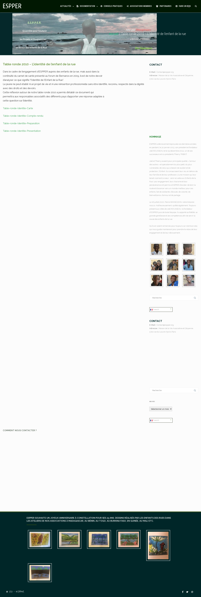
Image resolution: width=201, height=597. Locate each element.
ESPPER (12, 6)
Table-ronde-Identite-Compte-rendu (23, 115)
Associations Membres (139, 6)
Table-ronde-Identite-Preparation (21, 123)
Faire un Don (183, 6)
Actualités (65, 6)
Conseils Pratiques (111, 6)
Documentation (86, 6)
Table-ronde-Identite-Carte (18, 108)
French (154, 309)
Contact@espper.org (165, 72)
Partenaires (163, 6)
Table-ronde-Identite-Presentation (22, 130)
